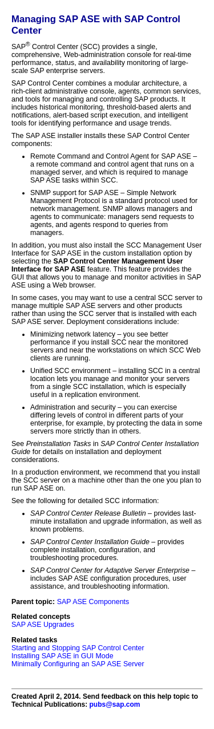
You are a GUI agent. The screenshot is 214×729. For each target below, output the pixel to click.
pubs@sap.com (114, 704)
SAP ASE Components (93, 602)
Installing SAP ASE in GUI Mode (62, 656)
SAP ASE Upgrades (42, 625)
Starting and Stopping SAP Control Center (77, 648)
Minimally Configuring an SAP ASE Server (77, 664)
